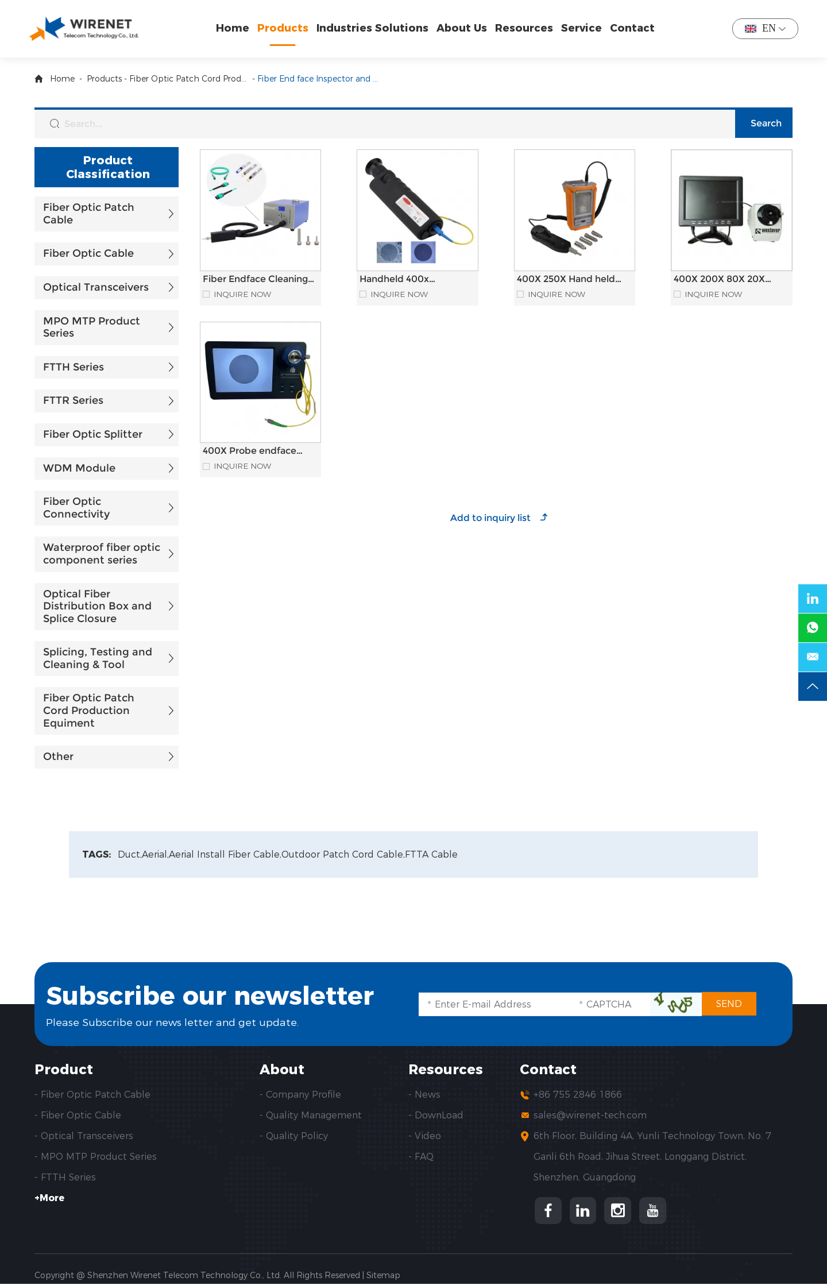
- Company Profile (300, 1095)
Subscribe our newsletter (217, 995)
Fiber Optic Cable (88, 253)
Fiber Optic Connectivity (76, 507)
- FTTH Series (65, 1177)
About (282, 1070)
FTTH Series (73, 367)
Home (233, 28)
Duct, (130, 854)
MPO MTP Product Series (91, 327)
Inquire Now (243, 294)
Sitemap (383, 1276)
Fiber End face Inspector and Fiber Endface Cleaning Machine (317, 79)
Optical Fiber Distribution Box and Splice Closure (97, 606)
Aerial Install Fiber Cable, (226, 854)
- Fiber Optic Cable (77, 1115)
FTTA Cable (433, 854)
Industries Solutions (374, 28)
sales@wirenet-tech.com (590, 1115)
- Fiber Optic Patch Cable (92, 1095)
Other (58, 756)
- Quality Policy (294, 1136)
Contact (633, 28)
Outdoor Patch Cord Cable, (345, 854)
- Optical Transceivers (83, 1136)
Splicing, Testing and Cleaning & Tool (97, 658)
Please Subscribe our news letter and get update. (173, 1022)
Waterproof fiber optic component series (101, 553)
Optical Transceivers (96, 287)
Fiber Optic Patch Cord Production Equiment (189, 79)
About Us (463, 28)
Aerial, (155, 854)
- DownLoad (435, 1115)
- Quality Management (311, 1115)
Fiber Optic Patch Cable (88, 213)
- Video (424, 1136)
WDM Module (79, 468)
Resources (525, 28)
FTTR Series (73, 400)
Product (63, 1070)
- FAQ (421, 1157)
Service (582, 28)
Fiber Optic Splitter (92, 434)
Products (284, 28)
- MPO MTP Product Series (95, 1157)
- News (424, 1095)
